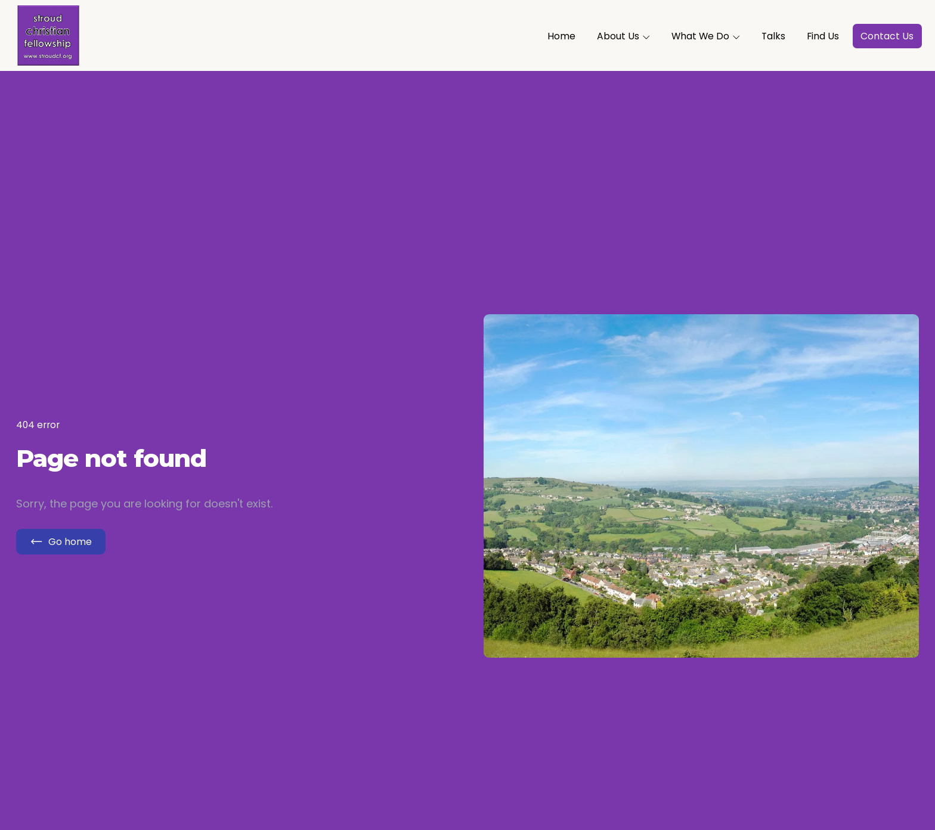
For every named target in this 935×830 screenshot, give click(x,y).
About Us (623, 36)
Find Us (823, 36)
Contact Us (887, 36)
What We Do (705, 36)
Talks (773, 36)
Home (561, 36)
